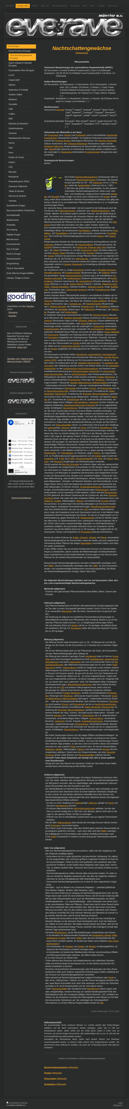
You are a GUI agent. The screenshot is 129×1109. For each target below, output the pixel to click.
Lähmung (65, 428)
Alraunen (48, 301)
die (46, 704)
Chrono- (92, 388)
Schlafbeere (104, 306)
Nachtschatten (84, 185)
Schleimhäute (73, 399)
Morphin (92, 946)
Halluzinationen (69, 668)
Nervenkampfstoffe (84, 459)
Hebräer (92, 538)
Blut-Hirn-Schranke (70, 464)
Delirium (80, 501)
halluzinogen (110, 329)
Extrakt (76, 343)
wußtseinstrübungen (54, 665)
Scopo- (115, 656)
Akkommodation (100, 383)
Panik (72, 746)
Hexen (52, 149)
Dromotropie (106, 388)
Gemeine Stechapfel (107, 141)
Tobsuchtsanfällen (64, 425)
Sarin (100, 459)
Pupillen (100, 377)
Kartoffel (48, 247)
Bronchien (87, 394)
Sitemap (24, 1103)
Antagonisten (50, 369)
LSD (86, 509)
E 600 (61, 459)
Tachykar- (114, 701)
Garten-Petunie (76, 284)
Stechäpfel (63, 309)
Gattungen (97, 183)
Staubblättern (62, 233)
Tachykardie (70, 388)
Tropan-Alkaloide (111, 332)
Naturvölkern (86, 543)
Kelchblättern (84, 231)
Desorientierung (70, 408)
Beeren (101, 236)
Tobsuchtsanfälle (59, 989)
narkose (51, 428)
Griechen (84, 538)
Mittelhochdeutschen (100, 211)
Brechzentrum (111, 492)
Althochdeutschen (67, 211)
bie (46, 696)
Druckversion (13, 1103)
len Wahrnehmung (53, 699)
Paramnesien (102, 490)
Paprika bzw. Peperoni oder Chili (90, 247)
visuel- (115, 696)
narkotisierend (96, 659)
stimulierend (81, 354)
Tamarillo (90, 253)
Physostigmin (87, 532)
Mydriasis (110, 377)
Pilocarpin (58, 462)
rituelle (106, 197)
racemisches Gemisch (71, 346)
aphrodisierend (109, 354)
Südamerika (66, 152)
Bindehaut (99, 380)
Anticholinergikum (79, 374)
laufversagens (52, 944)
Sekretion (58, 715)
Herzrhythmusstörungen (57, 391)
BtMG (51, 566)
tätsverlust (50, 668)
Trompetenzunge (102, 290)
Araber (76, 538)
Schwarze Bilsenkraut (77, 144)
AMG (95, 566)
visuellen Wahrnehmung (81, 383)
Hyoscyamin (52, 135)
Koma (83, 428)
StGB (53, 837)
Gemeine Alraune (63, 141)
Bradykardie (50, 453)
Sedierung (48, 501)
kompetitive (114, 366)
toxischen (111, 752)
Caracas (67, 264)
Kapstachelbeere (85, 245)
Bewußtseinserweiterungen (103, 507)
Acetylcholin (94, 371)
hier (101, 1003)
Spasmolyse (60, 394)
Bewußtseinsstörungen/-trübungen (79, 405)
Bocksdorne (78, 270)
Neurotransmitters (80, 371)
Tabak (56, 250)
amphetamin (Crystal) (56, 938)
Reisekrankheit (87, 518)
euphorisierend (95, 354)
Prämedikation (67, 453)
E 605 (71, 459)
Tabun (110, 459)
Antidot (98, 456)
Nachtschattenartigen (86, 180)
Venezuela (77, 264)
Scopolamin (81, 135)
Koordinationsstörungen (90, 487)
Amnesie (105, 501)
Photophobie (74, 380)
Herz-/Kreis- (113, 941)
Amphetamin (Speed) (101, 935)
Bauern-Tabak (59, 253)
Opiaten (81, 946)
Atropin (67, 135)
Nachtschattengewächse (86, 177)
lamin (47, 659)
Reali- (115, 665)
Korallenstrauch (74, 278)
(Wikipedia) (61, 1067)
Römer (104, 538)
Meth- (115, 935)
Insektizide (49, 459)
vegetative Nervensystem (89, 363)
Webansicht (117, 1105)
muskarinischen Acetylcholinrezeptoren (80, 369)
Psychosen (56, 825)
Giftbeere (106, 273)
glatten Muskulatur (93, 707)
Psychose (49, 755)
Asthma (96, 453)
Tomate (50, 256)
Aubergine (48, 245)
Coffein (79, 938)
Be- (116, 662)
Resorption (67, 611)
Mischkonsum (60, 932)
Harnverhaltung (80, 402)
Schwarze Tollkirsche (53, 146)
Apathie (57, 501)
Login (120, 1103)
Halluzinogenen (64, 822)
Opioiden (69, 946)
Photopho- (112, 693)
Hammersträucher (74, 276)
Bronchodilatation (101, 394)
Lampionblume (85, 281)
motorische (94, 402)
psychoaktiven (97, 329)
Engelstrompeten (92, 152)
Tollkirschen (89, 309)
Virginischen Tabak (89, 250)
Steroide (55, 197)
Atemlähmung (106, 428)
